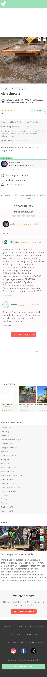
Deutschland (6, 195)
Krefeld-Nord (6, 471)
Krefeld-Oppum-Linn (10, 475)
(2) (19, 439)
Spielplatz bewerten (15, 179)
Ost (2, 503)
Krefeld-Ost (6, 479)
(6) (11, 507)
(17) (10, 443)
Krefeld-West (6, 491)
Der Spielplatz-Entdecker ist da (17, 554)
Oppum (4, 499)
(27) (14, 491)
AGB (6, 642)
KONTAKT (15, 634)
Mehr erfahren (35, 580)
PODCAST (14, 626)
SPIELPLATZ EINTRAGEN (23, 611)
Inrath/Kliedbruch (8, 455)
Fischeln (4, 443)
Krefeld (40, 195)
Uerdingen (5, 511)
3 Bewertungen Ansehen (9, 114)
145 (11, 165)
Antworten (6, 233)
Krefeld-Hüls (6, 463)
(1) (9, 431)
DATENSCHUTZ (19, 642)
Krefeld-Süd (6, 483)
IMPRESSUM (36, 642)
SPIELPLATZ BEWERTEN (23, 334)
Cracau (16, 199)
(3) (13, 428)
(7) (9, 499)
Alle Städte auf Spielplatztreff (23, 659)
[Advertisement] (24, 364)
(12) (14, 467)
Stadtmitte (5, 507)
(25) (13, 479)
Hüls (3, 451)
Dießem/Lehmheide (9, 439)
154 (16, 165)
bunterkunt (14, 162)
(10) (13, 483)
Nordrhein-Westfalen (24, 195)
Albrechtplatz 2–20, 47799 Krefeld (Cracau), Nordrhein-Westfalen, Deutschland (25, 101)
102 (22, 165)
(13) (20, 475)
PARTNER (32, 634)
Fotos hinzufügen (13, 184)
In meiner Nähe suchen (23, 666)
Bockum (4, 431)
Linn (3, 495)
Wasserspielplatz (19, 89)
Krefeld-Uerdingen (9, 487)
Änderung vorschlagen (16, 175)
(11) (13, 463)
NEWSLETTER (36, 626)
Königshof (5, 459)
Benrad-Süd (6, 428)
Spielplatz (5, 89)
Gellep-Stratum (7, 447)
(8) (14, 471)
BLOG (24, 626)
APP (6, 626)
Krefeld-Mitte (6, 467)
